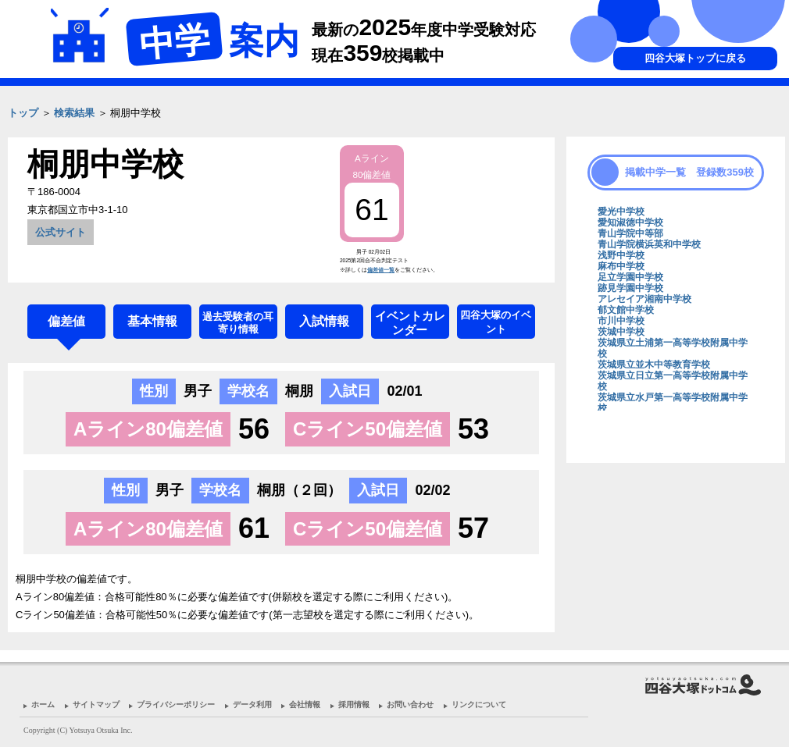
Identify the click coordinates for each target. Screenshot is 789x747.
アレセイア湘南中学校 (644, 298)
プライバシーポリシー (176, 704)
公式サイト (60, 232)
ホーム (43, 704)
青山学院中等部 (630, 233)
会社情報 (304, 704)
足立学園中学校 (630, 277)
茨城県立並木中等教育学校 (654, 364)
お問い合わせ (410, 704)
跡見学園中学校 (630, 288)
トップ (23, 113)
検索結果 (74, 113)
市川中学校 (621, 320)
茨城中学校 (621, 331)
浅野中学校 (621, 255)
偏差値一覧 (380, 269)
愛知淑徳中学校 (630, 222)
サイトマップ (96, 704)
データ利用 (252, 704)
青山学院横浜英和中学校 (649, 244)
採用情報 (354, 704)
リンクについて (479, 704)
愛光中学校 (621, 211)
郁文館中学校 (626, 309)
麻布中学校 (621, 266)
